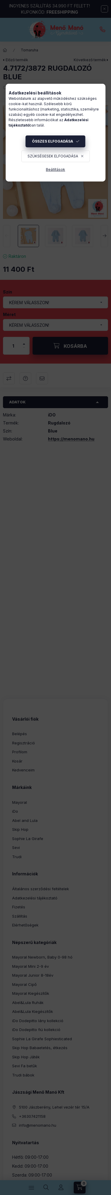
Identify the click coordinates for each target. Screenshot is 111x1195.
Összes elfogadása (52, 141)
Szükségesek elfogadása (53, 156)
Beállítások (55, 169)
